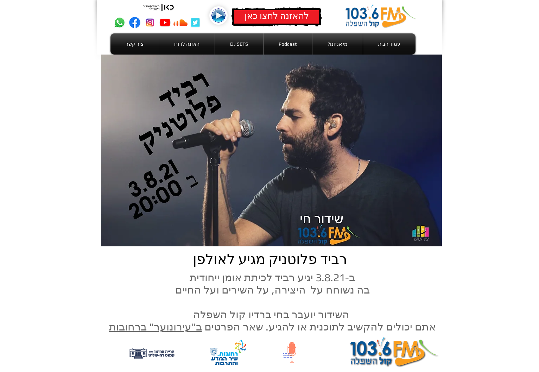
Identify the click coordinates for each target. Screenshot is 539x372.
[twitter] (195, 22)
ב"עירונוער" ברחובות (155, 327)
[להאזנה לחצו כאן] (276, 17)
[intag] (149, 22)
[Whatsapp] (119, 22)
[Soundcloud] (180, 22)
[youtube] (165, 22)
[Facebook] (134, 22)
